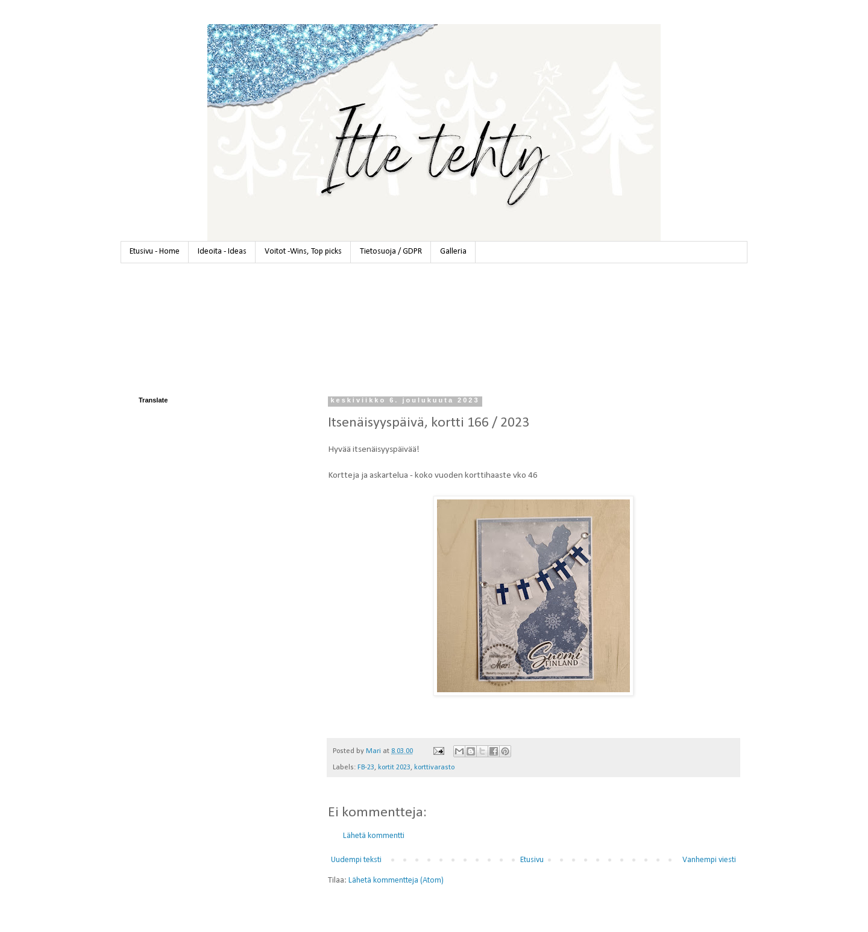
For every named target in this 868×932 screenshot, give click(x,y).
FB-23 (365, 767)
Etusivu (532, 860)
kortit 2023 (394, 767)
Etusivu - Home (155, 251)
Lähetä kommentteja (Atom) (396, 880)
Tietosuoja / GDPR (391, 251)
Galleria (453, 251)
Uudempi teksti (356, 860)
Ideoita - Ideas (222, 251)
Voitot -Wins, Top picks (303, 251)
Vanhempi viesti (709, 860)
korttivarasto (434, 767)
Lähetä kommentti (373, 835)
